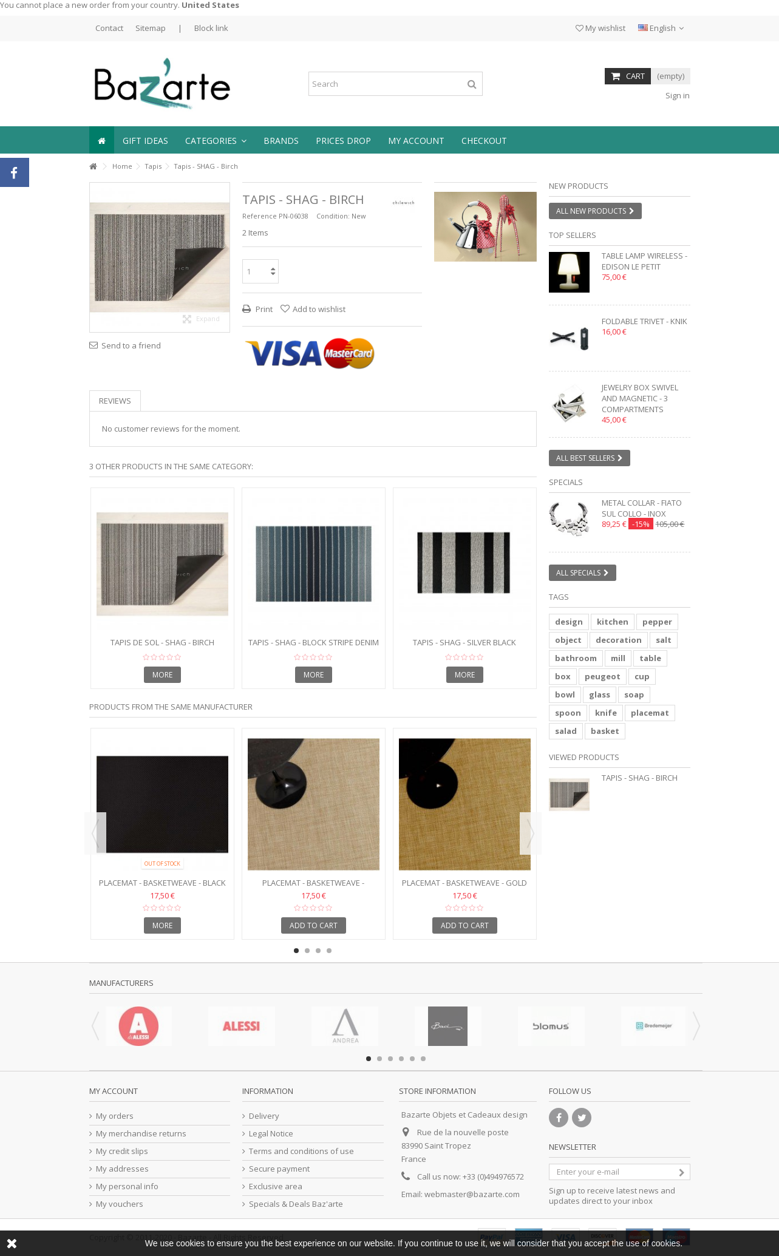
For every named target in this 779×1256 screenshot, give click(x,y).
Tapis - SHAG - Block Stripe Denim (313, 642)
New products (578, 185)
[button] (216, 140)
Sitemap (150, 27)
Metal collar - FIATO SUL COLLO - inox (642, 508)
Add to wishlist (319, 309)
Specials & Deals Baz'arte (296, 1204)
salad (566, 730)
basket (605, 730)
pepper (657, 621)
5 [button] (412, 1058)
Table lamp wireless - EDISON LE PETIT (644, 261)
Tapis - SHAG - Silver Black (464, 642)
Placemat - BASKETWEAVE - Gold (464, 882)
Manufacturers (121, 982)
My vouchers (119, 1204)
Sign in (677, 95)
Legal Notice (271, 1134)
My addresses (122, 1169)
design (569, 621)
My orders (115, 1116)
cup (642, 676)
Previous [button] (95, 833)
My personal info (127, 1186)
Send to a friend (131, 345)
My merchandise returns (141, 1134)
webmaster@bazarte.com (472, 1194)
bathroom (576, 658)
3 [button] (318, 950)
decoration (619, 639)
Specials (566, 482)
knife (606, 712)
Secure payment (279, 1169)
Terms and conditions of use (301, 1151)
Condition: (333, 215)
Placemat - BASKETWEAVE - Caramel (313, 887)
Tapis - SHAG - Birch (640, 777)
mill (618, 658)
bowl (565, 694)
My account (113, 1090)
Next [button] (531, 833)
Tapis (153, 166)
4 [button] (329, 950)
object (568, 639)
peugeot (603, 676)
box (563, 676)
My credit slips (122, 1151)
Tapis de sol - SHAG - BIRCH (162, 642)
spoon (568, 712)
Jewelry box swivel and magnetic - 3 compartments (640, 398)
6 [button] (423, 1058)
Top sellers (572, 234)
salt (664, 639)
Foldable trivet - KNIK (644, 321)
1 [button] (479, 250)
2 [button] (490, 250)
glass (599, 694)
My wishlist (600, 27)
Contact (109, 27)
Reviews (115, 400)
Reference (259, 215)
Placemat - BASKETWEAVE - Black (162, 882)
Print (263, 309)
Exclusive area (275, 1186)
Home (122, 166)
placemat (650, 712)
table (650, 658)
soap (634, 694)
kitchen (612, 621)
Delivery (264, 1116)
